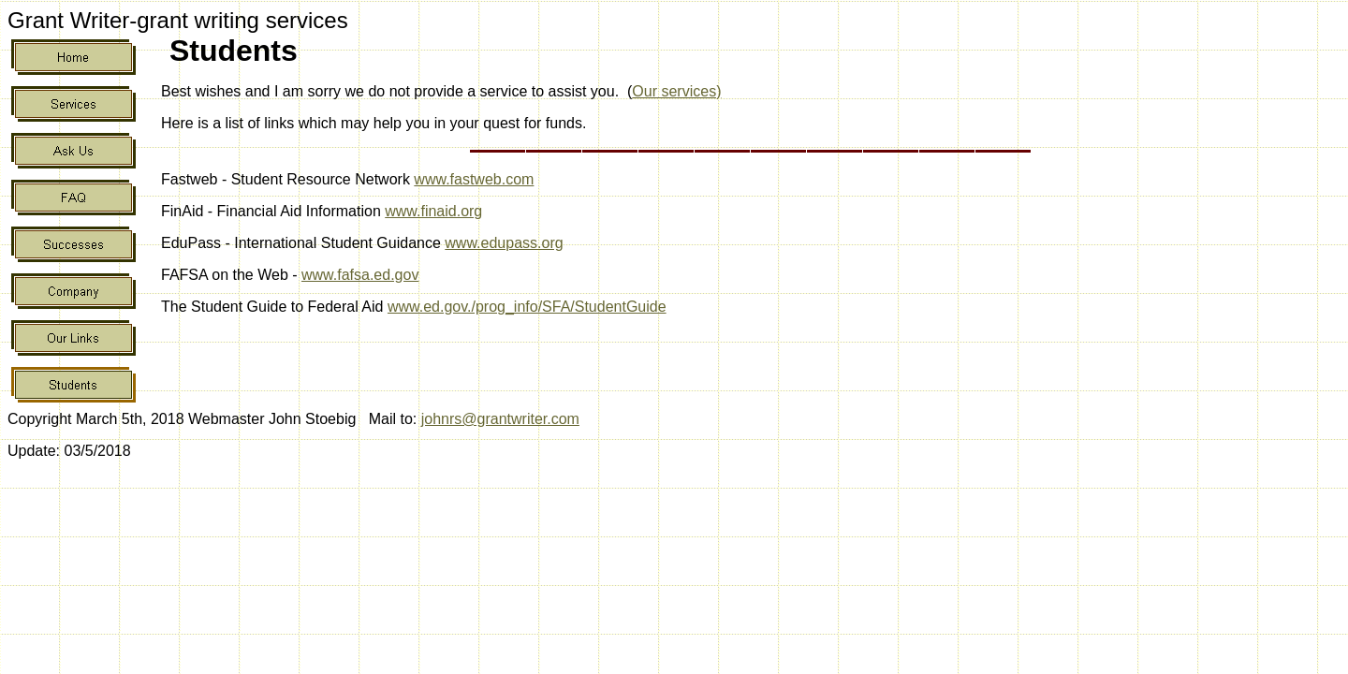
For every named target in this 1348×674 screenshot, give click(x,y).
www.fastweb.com (474, 179)
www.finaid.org (433, 211)
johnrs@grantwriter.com (500, 419)
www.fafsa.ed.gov (359, 275)
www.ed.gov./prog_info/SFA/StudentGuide (527, 307)
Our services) (676, 91)
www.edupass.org (504, 243)
